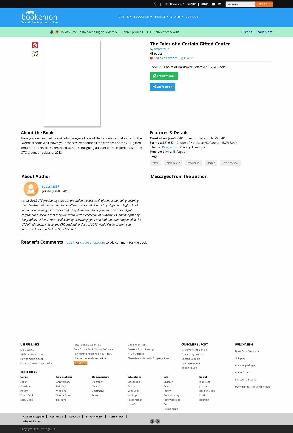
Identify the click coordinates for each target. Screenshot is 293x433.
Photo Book (26, 395)
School (131, 386)
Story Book (26, 399)
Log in (71, 242)
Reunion (204, 399)
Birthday (61, 386)
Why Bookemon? (174, 4)
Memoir (96, 386)
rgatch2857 (161, 49)
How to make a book (32, 358)
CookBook (26, 386)
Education (141, 16)
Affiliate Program (33, 416)
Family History (171, 395)
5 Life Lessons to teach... (34, 354)
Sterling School (230, 163)
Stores (176, 16)
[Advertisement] (132, 283)
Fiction (23, 381)
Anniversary (63, 381)
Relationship (171, 408)
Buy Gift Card (242, 372)
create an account (92, 242)
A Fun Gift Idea (136, 353)
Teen (166, 386)
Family (167, 390)
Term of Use (116, 416)
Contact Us (56, 416)
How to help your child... (87, 344)
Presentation (135, 399)
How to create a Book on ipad (90, 358)
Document (98, 390)
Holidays (61, 399)
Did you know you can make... (37, 363)
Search (264, 4)
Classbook (134, 381)
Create (124, 16)
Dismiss (246, 32)
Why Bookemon (32, 421)
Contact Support (190, 358)
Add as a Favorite (165, 58)
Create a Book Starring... (141, 349)
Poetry (24, 390)
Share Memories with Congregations (148, 358)
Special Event (63, 395)
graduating (193, 163)
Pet (165, 404)
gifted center (173, 163)
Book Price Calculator (247, 351)
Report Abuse (189, 367)
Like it (188, 58)
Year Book (133, 390)
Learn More (264, 32)
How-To (132, 404)
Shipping (240, 358)
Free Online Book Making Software (93, 349)
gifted (155, 163)
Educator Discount (245, 379)
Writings (132, 395)
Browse (159, 16)
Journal (203, 386)
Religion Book (207, 390)
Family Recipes (172, 399)
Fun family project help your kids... (93, 353)
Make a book (27, 349)
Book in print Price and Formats (252, 386)
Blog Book (205, 381)
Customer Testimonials (194, 349)
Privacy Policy (94, 416)
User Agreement (190, 363)
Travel (95, 395)
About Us (74, 416)
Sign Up (191, 4)
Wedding (61, 390)
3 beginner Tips (136, 344)
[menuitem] (123, 17)
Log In (205, 4)
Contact (192, 16)
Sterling (211, 163)
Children (168, 381)
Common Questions (192, 354)
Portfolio (204, 395)
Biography (169, 147)
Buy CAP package (245, 365)
